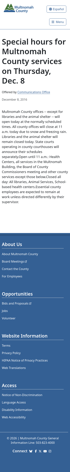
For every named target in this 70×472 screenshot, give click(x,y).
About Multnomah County (20, 254)
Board (15, 261)
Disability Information (17, 410)
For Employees (12, 276)
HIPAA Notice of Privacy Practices (25, 360)
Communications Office (33, 92)
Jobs (5, 311)
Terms (6, 346)
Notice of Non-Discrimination (22, 395)
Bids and (17, 303)
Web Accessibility (14, 417)
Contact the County (15, 269)
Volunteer (8, 318)
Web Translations (14, 368)
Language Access (14, 402)
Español (58, 9)
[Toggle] (57, 21)
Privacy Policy (11, 353)
